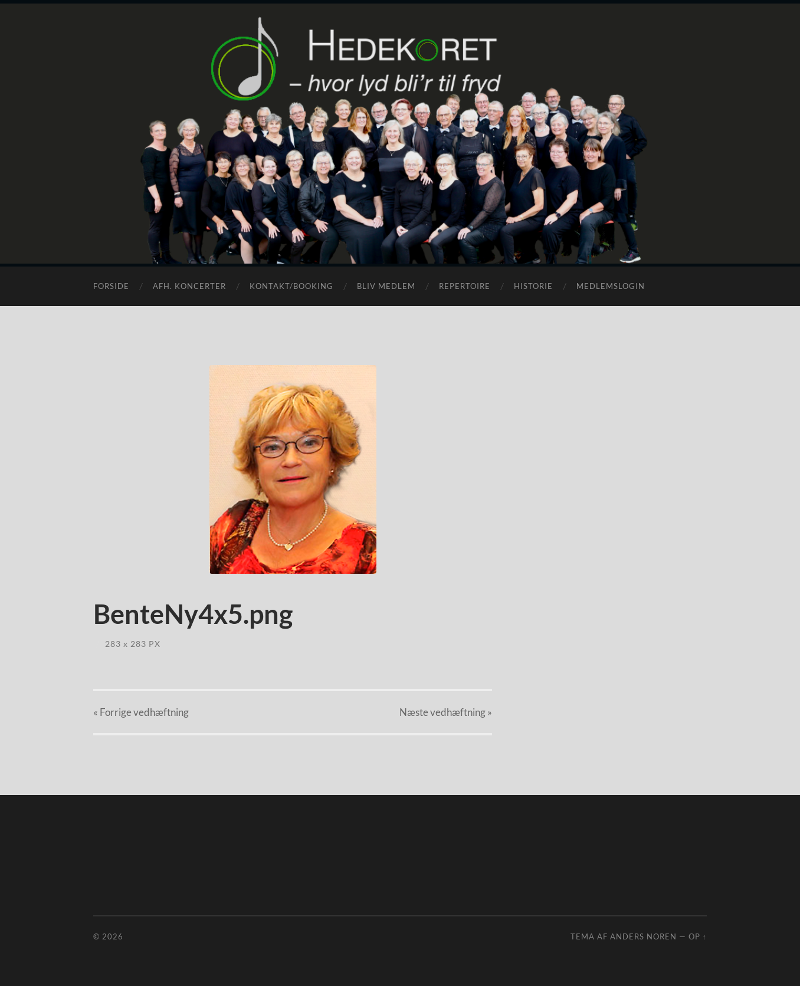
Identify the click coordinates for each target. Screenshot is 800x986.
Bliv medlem (386, 286)
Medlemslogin (610, 286)
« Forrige (141, 712)
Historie (533, 286)
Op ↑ (697, 936)
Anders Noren (643, 936)
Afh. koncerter (189, 286)
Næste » (445, 712)
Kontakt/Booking (291, 286)
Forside (111, 286)
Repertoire (464, 286)
